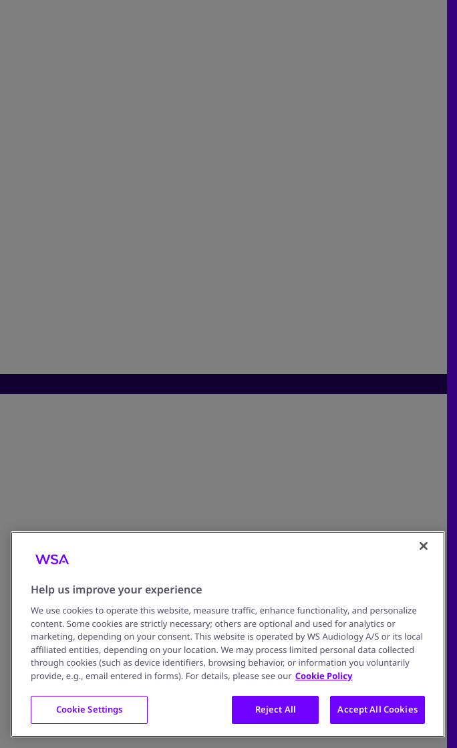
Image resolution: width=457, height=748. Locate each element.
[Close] (423, 546)
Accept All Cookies (377, 709)
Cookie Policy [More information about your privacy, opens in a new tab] (324, 676)
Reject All (275, 709)
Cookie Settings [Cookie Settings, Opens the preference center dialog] (89, 709)
